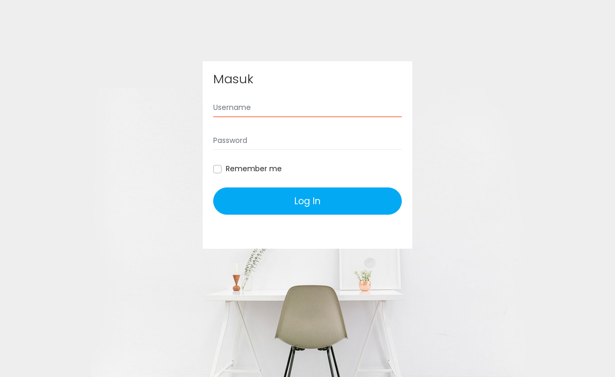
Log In (307, 201)
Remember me (254, 168)
